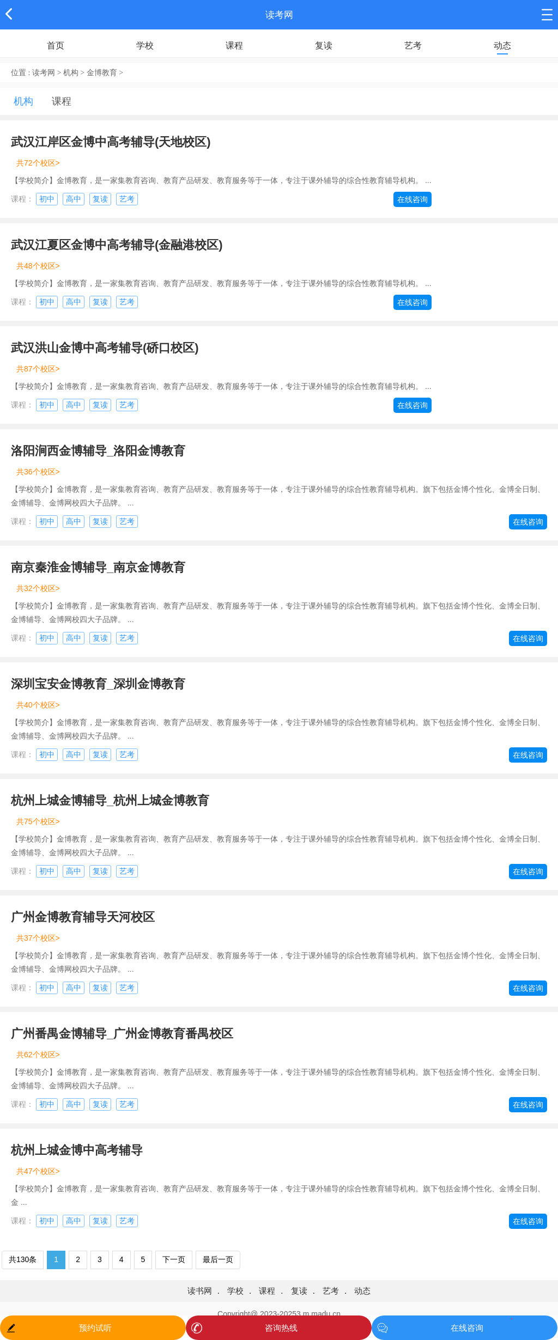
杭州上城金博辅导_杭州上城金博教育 (110, 800)
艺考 (413, 45)
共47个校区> (38, 1171)
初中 (46, 198)
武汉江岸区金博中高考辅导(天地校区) (111, 142)
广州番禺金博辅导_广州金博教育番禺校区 (122, 1033)
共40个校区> (38, 705)
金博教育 (102, 73)
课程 (234, 45)
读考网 (279, 15)
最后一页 (218, 1259)
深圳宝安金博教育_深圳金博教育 (98, 684)
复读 (323, 45)
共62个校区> (38, 1054)
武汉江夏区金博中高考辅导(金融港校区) (117, 245)
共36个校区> (38, 471)
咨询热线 (281, 1327)
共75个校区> (38, 821)
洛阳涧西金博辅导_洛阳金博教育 (98, 451)
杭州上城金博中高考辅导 (77, 1150)
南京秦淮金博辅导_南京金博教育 (98, 567)
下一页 (173, 1259)
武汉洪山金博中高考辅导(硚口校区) (105, 348)
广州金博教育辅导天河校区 (83, 917)
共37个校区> (38, 938)
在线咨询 (412, 199)
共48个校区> (38, 265)
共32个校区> (38, 588)
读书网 (199, 1290)
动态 (502, 45)
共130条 (23, 1259)
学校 (145, 45)
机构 (70, 73)
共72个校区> (38, 163)
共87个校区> (38, 368)
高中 (73, 198)
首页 (55, 45)
